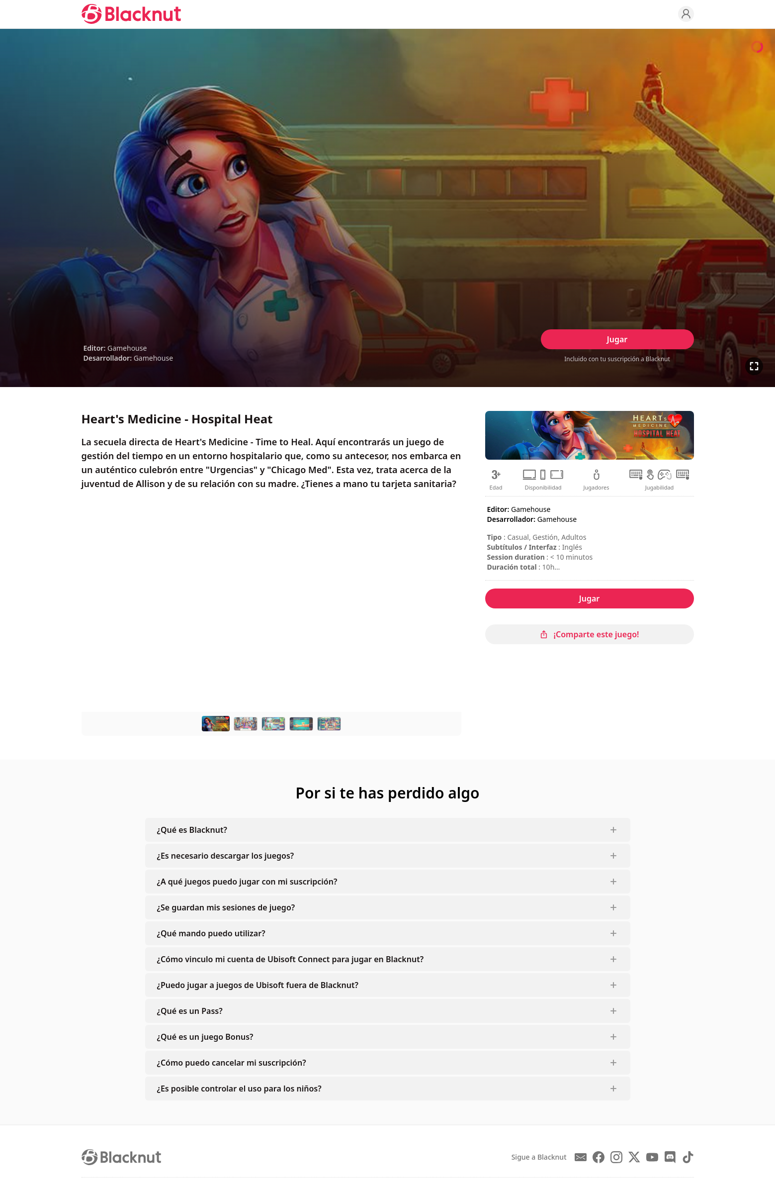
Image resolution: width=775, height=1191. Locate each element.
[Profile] (686, 14)
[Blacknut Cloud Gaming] (131, 14)
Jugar (617, 339)
